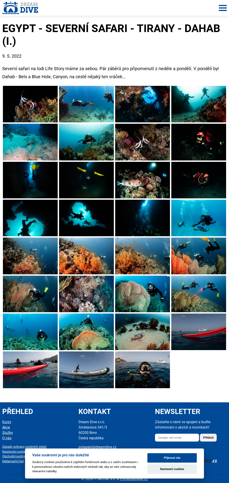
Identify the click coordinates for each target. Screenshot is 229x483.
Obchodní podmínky (16, 456)
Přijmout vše (172, 457)
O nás (6, 438)
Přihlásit (208, 437)
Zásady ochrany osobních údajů (24, 447)
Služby (7, 433)
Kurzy (6, 422)
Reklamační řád (13, 461)
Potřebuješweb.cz (134, 479)
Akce (6, 427)
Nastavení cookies (15, 452)
